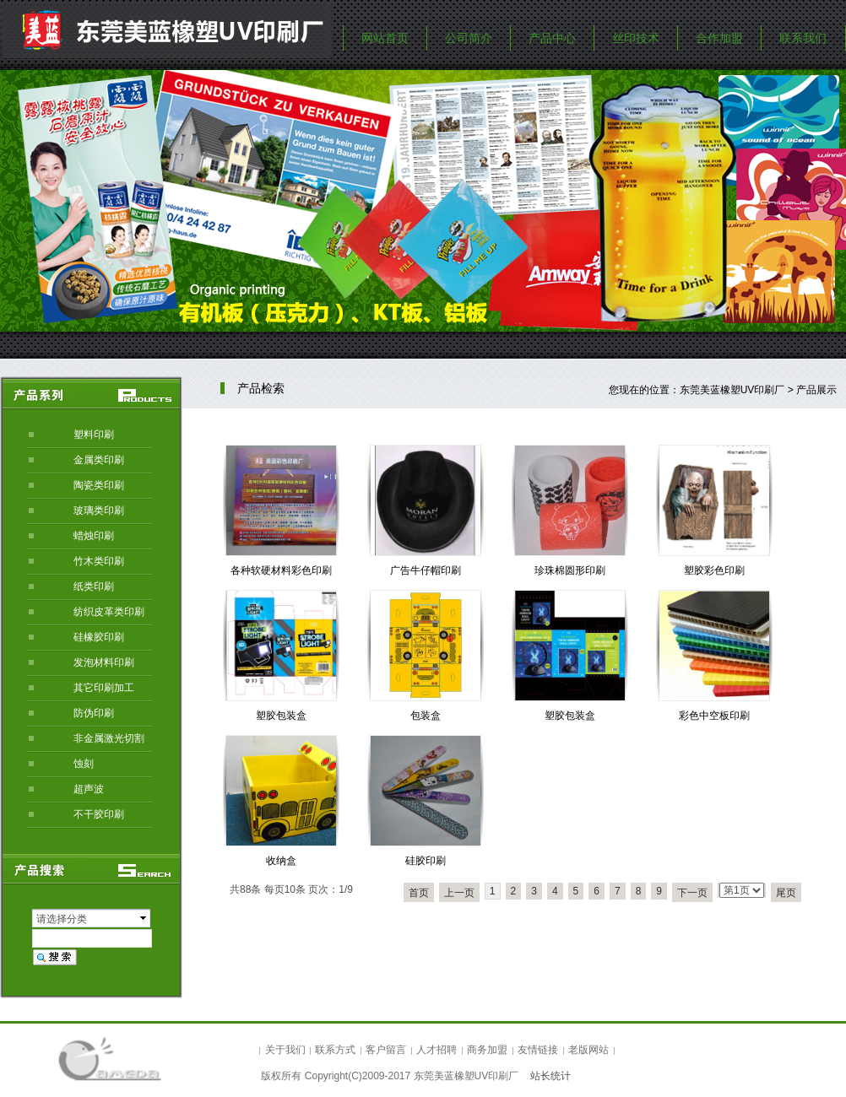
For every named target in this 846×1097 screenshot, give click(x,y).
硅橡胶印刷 (98, 637)
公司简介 (468, 38)
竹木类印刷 (98, 561)
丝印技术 (635, 38)
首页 (419, 893)
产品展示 (816, 390)
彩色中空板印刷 (714, 715)
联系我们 (803, 38)
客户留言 (386, 1050)
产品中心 (552, 38)
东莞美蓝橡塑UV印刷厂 (732, 390)
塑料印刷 (93, 434)
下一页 (692, 893)
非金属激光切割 (108, 738)
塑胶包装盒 (281, 715)
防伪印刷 (93, 713)
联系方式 (335, 1050)
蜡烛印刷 (93, 536)
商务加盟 (487, 1050)
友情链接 (538, 1050)
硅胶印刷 (425, 861)
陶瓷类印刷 (98, 485)
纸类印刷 (93, 586)
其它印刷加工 (103, 688)
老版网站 (588, 1050)
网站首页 (385, 38)
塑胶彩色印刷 (714, 570)
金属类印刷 (98, 460)
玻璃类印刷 (98, 510)
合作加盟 (719, 38)
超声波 (88, 789)
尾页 (786, 893)
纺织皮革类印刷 (108, 612)
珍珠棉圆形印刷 (569, 570)
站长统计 (550, 1076)
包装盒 (425, 715)
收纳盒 (281, 861)
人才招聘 (436, 1050)
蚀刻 (83, 764)
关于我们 (285, 1050)
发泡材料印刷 (103, 662)
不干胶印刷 (98, 814)
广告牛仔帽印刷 (425, 570)
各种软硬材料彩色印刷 (281, 570)
